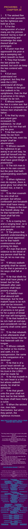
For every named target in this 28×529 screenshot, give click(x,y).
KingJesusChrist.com (4, 524)
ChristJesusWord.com (22, 512)
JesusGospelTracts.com (8, 522)
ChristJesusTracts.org (18, 520)
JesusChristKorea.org (9, 483)
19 (2, 276)
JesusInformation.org (13, 489)
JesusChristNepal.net (4, 496)
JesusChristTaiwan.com (5, 510)
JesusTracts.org (21, 489)
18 (2, 262)
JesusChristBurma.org (23, 484)
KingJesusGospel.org (14, 488)
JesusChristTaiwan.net (4, 498)
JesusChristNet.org (20, 481)
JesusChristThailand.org (14, 485)
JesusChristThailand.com (14, 510)
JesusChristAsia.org (13, 479)
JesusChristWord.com (4, 512)
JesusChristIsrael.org (4, 479)
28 (2, 404)
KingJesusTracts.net (23, 523)
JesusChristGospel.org (22, 487)
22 (2, 318)
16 (2, 232)
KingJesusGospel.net (14, 500)
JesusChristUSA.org (7, 480)
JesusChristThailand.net (14, 498)
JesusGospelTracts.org (18, 522)
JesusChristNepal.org (4, 484)
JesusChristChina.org (17, 482)
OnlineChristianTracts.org (18, 516)
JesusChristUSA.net (7, 493)
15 (2, 221)
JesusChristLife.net (20, 494)
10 (2, 146)
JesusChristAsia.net (13, 491)
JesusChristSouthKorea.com (16, 507)
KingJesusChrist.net (23, 524)
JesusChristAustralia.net (23, 498)
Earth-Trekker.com (17, 508)
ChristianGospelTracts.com (7, 514)
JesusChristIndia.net (14, 496)
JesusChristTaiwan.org (4, 485)
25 (2, 362)
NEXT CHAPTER (17, 421)
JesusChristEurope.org (23, 479)
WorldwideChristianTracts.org (14, 517)
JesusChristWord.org (4, 487)
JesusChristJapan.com (23, 510)
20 (2, 293)
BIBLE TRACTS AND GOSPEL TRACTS (11, 420)
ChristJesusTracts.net (14, 521)
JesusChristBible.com (13, 512)
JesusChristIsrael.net (4, 491)
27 (2, 390)
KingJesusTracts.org (14, 523)
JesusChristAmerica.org (17, 480)
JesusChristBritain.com (19, 504)
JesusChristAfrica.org (7, 482)
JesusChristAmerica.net (17, 493)
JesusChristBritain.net (15, 492)
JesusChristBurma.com (4, 507)
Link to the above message (10, 467)
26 (2, 376)
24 (2, 346)
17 (2, 249)
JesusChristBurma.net (23, 496)
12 (2, 179)
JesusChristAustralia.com (14, 511)
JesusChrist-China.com (17, 509)
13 (2, 193)
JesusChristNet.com (20, 506)
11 (2, 165)
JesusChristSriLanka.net (15, 497)
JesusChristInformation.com (9, 506)
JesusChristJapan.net (15, 495)
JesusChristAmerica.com (17, 505)
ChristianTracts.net (14, 502)
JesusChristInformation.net (9, 494)
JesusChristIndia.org (13, 484)
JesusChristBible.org (13, 487)
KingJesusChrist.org (14, 524)
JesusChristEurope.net (23, 491)
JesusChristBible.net (13, 499)
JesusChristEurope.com (9, 504)
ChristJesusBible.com (14, 513)
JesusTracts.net (21, 501)
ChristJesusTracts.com (8, 520)
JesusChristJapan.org (19, 483)
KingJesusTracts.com (4, 523)
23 (2, 332)
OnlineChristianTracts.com (18, 514)
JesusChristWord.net (4, 499)
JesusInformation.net (13, 501)
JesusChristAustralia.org (23, 485)
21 (2, 307)
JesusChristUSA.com (7, 505)
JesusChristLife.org (6, 489)
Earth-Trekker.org (14, 486)
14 (2, 207)
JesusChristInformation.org (9, 481)
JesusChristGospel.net (21, 499)
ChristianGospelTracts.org (7, 516)
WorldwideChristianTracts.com (14, 515)
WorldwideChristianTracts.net (14, 518)
